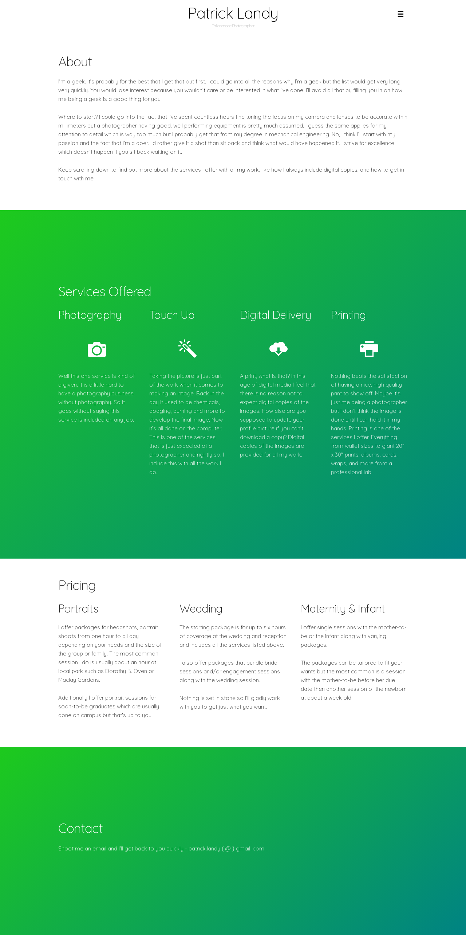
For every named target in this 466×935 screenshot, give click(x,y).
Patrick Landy (233, 13)
